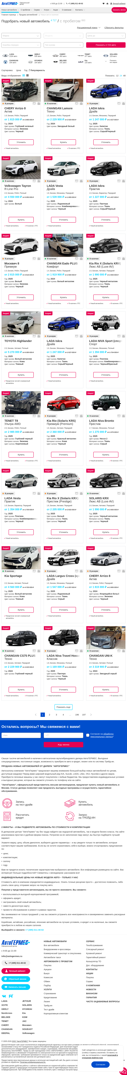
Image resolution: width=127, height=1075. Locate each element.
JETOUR (26, 1001)
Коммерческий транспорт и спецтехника (62, 953)
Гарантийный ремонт (96, 957)
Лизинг (47, 1001)
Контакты (79, 10)
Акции (55, 10)
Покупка (47, 965)
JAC (24, 1021)
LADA (4, 1001)
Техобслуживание (94, 945)
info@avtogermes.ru (11, 956)
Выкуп (46, 973)
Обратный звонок (17, 979)
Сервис (37, 10)
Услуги (47, 10)
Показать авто (106, 45)
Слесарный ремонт (95, 949)
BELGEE (5, 1017)
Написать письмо (17, 987)
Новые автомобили (9, 10)
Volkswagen (28, 1033)
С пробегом (26, 10)
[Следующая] (91, 715)
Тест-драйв (49, 1009)
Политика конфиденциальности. (33, 1062)
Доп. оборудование (95, 965)
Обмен (47, 981)
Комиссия (48, 977)
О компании (67, 10)
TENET (4, 1021)
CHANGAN (6, 1029)
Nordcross (6, 1013)
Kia (24, 1013)
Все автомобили (51, 945)
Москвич (26, 1025)
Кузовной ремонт (94, 953)
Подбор (47, 985)
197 (84, 714)
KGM (24, 1017)
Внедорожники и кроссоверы (57, 949)
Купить (63, 142)
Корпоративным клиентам (56, 1013)
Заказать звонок (119, 10)
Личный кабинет (17, 971)
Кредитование (50, 997)
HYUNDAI (27, 1009)
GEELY (4, 1009)
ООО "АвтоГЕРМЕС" (20, 1041)
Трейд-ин (48, 1005)
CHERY (5, 1025)
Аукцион (47, 969)
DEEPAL (5, 1033)
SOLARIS (27, 1005)
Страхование (50, 993)
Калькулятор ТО (93, 961)
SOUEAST (27, 1029)
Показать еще (64, 707)
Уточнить (21, 142)
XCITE (4, 1005)
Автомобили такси (52, 957)
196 (77, 714)
